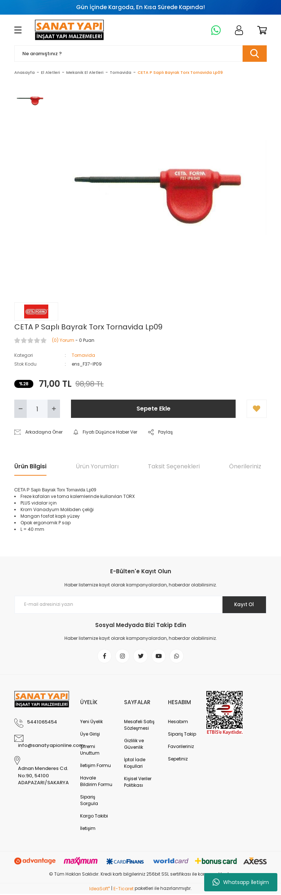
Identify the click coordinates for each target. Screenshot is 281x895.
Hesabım (178, 723)
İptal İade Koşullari (134, 764)
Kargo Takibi (94, 817)
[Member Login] (238, 30)
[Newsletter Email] (140, 605)
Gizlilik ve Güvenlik (134, 745)
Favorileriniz (181, 747)
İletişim (87, 829)
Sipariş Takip (182, 735)
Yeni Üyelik (91, 723)
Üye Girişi (90, 735)
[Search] (140, 53)
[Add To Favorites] (257, 409)
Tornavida (83, 355)
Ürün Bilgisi (30, 466)
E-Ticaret (123, 890)
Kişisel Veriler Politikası (137, 783)
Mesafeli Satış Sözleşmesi (139, 726)
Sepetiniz (178, 760)
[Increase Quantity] (54, 409)
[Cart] (261, 30)
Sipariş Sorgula (89, 801)
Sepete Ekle (153, 408)
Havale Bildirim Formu (96, 782)
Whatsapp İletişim (241, 882)
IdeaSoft (99, 890)
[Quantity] (37, 409)
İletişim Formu (95, 766)
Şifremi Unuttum (90, 750)
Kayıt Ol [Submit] (242, 604)
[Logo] (69, 30)
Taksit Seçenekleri (174, 466)
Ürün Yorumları (97, 466)
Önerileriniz (245, 466)
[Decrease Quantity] (20, 409)
